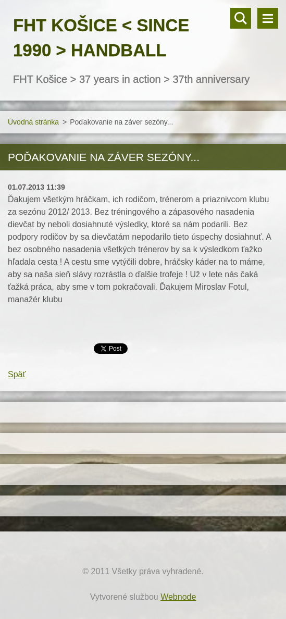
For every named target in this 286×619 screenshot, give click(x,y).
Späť (17, 374)
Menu (267, 18)
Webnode (178, 596)
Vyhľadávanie (240, 18)
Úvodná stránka (33, 122)
